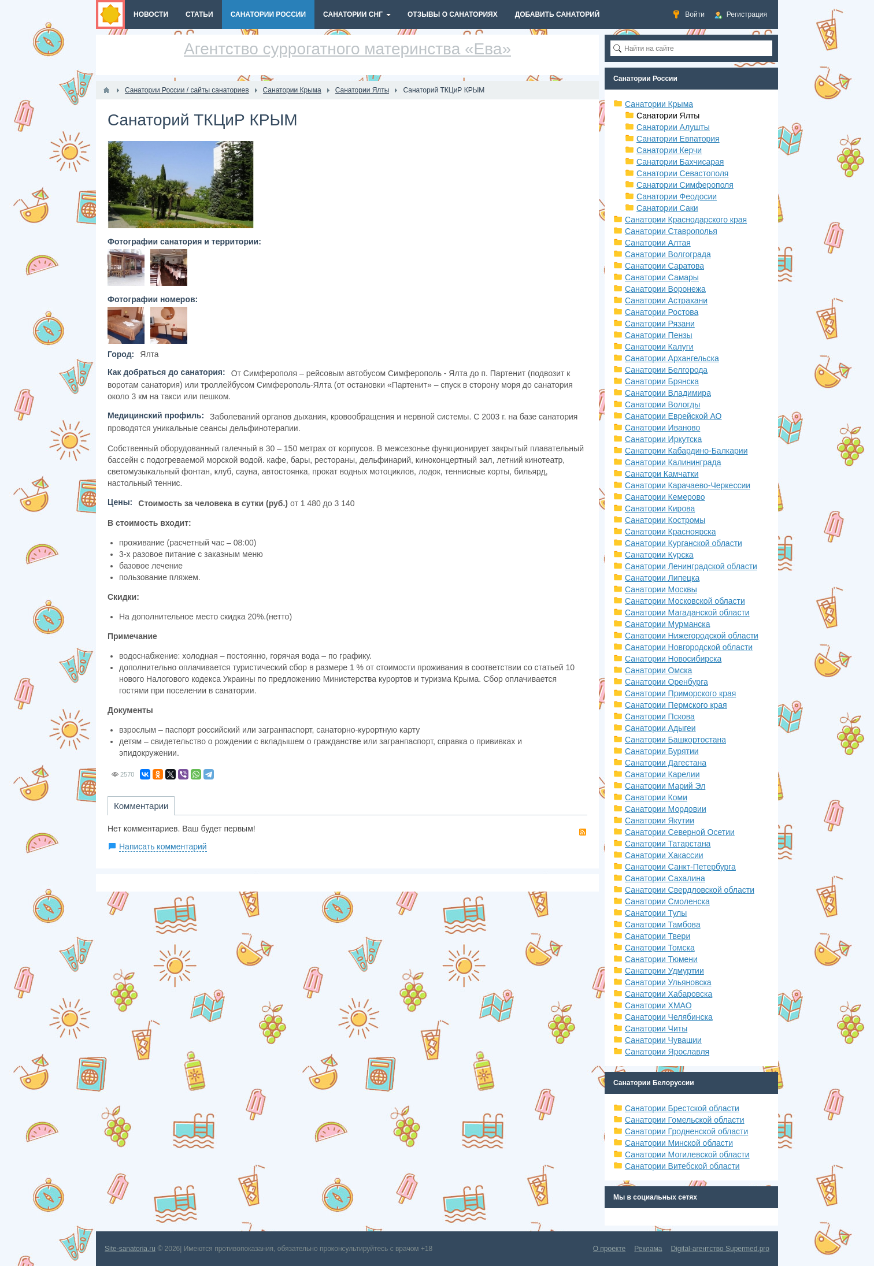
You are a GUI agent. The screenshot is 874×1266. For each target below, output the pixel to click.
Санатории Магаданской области (687, 612)
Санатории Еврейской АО (673, 416)
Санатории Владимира (668, 393)
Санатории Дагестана (665, 762)
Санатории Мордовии (665, 809)
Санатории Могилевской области (687, 1154)
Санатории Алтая (658, 242)
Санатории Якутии (659, 820)
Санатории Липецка (662, 577)
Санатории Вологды (662, 404)
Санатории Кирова (660, 508)
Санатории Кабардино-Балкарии (686, 450)
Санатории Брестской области (682, 1108)
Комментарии (141, 806)
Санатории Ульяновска (668, 982)
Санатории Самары (662, 277)
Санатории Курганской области (683, 543)
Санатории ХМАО (658, 1005)
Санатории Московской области (685, 601)
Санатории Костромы (665, 520)
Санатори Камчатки (662, 473)
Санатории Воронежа (665, 289)
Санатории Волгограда (668, 254)
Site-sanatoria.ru (130, 1249)
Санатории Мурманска (667, 624)
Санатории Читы (656, 1028)
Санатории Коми (656, 797)
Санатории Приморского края (680, 693)
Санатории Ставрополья (671, 231)
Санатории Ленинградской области (691, 566)
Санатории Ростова (661, 312)
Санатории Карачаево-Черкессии (687, 485)
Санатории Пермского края (676, 705)
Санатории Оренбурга (666, 681)
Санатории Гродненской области (686, 1131)
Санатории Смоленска (667, 901)
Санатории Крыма (659, 104)
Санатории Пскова (660, 716)
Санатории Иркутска (663, 439)
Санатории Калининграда (673, 462)
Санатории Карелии (662, 774)
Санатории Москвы (661, 589)
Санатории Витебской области (682, 1166)
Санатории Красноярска (670, 531)
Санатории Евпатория (678, 138)
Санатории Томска (660, 947)
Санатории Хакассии (664, 855)
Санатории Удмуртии (664, 970)
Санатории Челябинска (669, 1017)
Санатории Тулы (656, 913)
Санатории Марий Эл (665, 785)
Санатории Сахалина (665, 878)
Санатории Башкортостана (675, 739)
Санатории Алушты (673, 127)
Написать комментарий (163, 846)
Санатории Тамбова (663, 924)
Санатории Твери (657, 936)
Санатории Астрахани (666, 300)
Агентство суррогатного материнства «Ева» (347, 49)
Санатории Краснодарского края (686, 219)
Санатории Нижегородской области (691, 635)
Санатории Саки (667, 208)
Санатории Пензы (658, 335)
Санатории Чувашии (663, 1040)
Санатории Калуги (659, 346)
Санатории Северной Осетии (680, 832)
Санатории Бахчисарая (680, 161)
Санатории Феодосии (676, 196)
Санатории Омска (658, 670)
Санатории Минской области (679, 1143)
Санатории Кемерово (665, 497)
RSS (582, 832)
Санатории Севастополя (682, 173)
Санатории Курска (659, 554)
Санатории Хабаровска (668, 993)
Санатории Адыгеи (660, 728)
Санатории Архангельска (672, 358)
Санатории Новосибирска (673, 658)
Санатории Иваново (662, 427)
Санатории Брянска (662, 381)
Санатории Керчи (669, 150)
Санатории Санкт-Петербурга (680, 866)
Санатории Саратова (664, 265)
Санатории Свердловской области (689, 889)
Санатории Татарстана (667, 843)
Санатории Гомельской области (685, 1119)
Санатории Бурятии (662, 751)
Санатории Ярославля (667, 1051)
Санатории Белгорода (666, 369)
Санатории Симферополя (685, 185)
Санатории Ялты (667, 115)
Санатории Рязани (660, 323)
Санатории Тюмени (661, 959)
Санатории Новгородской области (689, 647)
